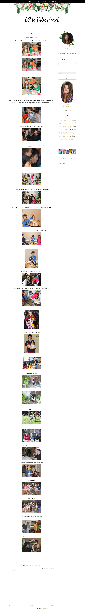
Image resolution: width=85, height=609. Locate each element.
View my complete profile (67, 106)
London (59, 129)
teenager (73, 138)
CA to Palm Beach (42, 20)
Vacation (61, 141)
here (46, 407)
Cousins (72, 120)
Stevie (60, 138)
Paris (61, 135)
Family (60, 123)
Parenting (70, 133)
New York (35, 37)
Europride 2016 (72, 122)
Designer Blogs (45, 608)
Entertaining (65, 122)
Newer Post (11, 605)
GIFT (74, 125)
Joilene (67, 104)
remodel (70, 135)
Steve (72, 136)
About (30, 1)
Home (31, 605)
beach (59, 119)
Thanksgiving (61, 139)
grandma (59, 126)
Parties (65, 135)
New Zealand (64, 133)
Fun (61, 125)
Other (39, 565)
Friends (74, 123)
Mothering (71, 132)
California (68, 119)
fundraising (70, 125)
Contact (37, 1)
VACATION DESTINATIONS (49, 1)
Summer (68, 138)
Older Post (52, 605)
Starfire (68, 136)
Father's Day (69, 123)
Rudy (74, 135)
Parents (74, 133)
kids (74, 127)
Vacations (69, 141)
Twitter (31, 565)
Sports (64, 136)
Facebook (27, 565)
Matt (69, 131)
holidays (16, 569)
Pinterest (35, 565)
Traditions (71, 139)
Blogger (69, 110)
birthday (63, 119)
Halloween (65, 126)
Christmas (64, 120)
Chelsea (73, 119)
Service (59, 136)
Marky (68, 129)
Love (63, 129)
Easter (13, 569)
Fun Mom (65, 125)
